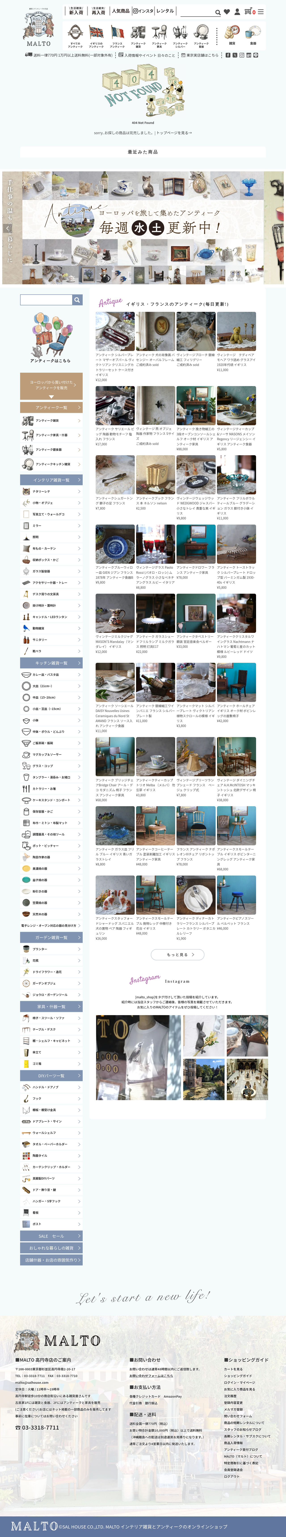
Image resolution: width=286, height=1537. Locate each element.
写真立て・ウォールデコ (43, 514)
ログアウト (232, 1476)
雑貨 (232, 34)
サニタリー (34, 640)
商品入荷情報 (233, 1443)
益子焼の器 (34, 880)
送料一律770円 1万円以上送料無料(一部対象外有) (69, 55)
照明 (29, 537)
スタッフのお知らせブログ (242, 1429)
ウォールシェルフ (38, 1133)
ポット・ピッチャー (40, 846)
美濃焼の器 (34, 868)
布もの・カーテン (38, 548)
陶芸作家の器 (35, 857)
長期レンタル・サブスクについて (247, 1436)
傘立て (31, 1052)
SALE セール (51, 1236)
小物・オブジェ (37, 503)
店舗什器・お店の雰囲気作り (51, 1260)
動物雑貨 (32, 628)
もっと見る (177, 954)
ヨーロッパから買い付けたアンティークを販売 (51, 385)
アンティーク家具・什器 (44, 435)
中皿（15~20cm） (39, 697)
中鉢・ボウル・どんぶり (43, 732)
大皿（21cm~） (37, 686)
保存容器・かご (37, 811)
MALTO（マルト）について (243, 1456)
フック (31, 1099)
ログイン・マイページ (239, 1382)
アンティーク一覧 (51, 407)
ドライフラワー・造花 (41, 972)
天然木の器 (34, 914)
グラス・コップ (37, 766)
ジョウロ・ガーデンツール (44, 995)
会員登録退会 (233, 1469)
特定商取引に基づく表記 (241, 1463)
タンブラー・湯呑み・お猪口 (45, 777)
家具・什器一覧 (51, 1006)
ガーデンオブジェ (38, 983)
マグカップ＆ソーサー (41, 754)
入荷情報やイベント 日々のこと (146, 55)
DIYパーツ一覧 (51, 1075)
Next (278, 228)
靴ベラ (31, 651)
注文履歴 (230, 1396)
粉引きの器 (34, 891)
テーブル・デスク (38, 1030)
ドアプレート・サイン (41, 1121)
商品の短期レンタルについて (244, 1422)
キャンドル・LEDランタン (44, 617)
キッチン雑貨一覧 (51, 663)
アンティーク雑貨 (40, 420)
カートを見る (233, 1369)
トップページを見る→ (174, 132)
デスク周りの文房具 (40, 594)
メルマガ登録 (233, 1409)
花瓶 (29, 960)
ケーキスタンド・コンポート (45, 800)
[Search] (198, 12)
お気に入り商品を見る (239, 1389)
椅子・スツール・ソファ (43, 1018)
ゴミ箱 (31, 1064)
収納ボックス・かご (40, 560)
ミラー (31, 526)
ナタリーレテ (35, 491)
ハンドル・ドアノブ (40, 1087)
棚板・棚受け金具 (38, 1110)
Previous (7, 228)
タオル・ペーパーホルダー (44, 1144)
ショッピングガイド (238, 1375)
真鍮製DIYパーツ (38, 1178)
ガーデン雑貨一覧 (51, 937)
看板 (29, 1213)
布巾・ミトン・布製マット (44, 823)
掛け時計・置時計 (38, 605)
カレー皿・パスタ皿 (40, 675)
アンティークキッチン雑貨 (45, 464)
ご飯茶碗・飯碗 (37, 743)
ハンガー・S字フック (41, 1201)
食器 (253, 34)
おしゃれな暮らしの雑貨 (51, 1248)
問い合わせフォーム (238, 1416)
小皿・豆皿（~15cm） (41, 709)
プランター (34, 949)
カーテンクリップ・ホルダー (45, 1167)
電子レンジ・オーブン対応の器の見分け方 (48, 925)
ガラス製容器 (35, 571)
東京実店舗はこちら (203, 55)
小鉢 (29, 720)
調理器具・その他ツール (43, 834)
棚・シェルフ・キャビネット (45, 1041)
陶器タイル (34, 1156)
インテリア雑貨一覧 (51, 480)
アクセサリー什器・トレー (44, 583)
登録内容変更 (233, 1402)
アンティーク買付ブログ (241, 1449)
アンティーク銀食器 (41, 450)
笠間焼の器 (34, 903)
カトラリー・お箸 (38, 789)
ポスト (31, 1224)
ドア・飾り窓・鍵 (38, 1190)
